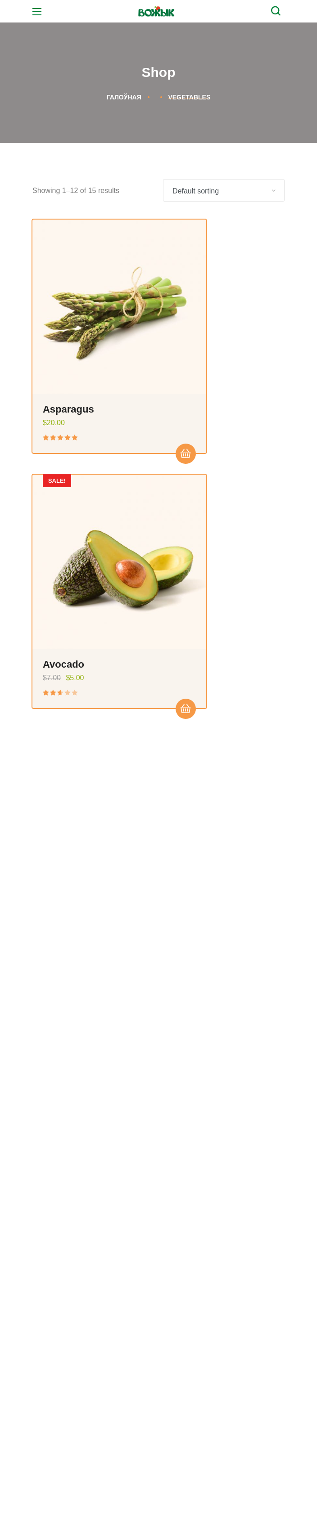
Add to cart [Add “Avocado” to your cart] (263, 399)
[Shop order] (224, 190)
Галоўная (124, 97)
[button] (278, 11)
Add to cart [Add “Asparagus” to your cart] (130, 399)
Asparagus (69, 353)
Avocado (197, 353)
